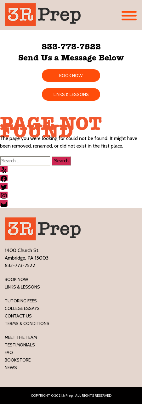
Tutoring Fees (21, 301)
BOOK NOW (71, 75)
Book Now (16, 279)
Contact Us (18, 316)
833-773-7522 (71, 47)
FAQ (9, 352)
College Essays (22, 308)
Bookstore (18, 360)
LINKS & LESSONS (71, 94)
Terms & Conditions (27, 323)
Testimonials (20, 345)
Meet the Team (21, 337)
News (11, 367)
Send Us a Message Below (71, 58)
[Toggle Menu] (129, 15)
